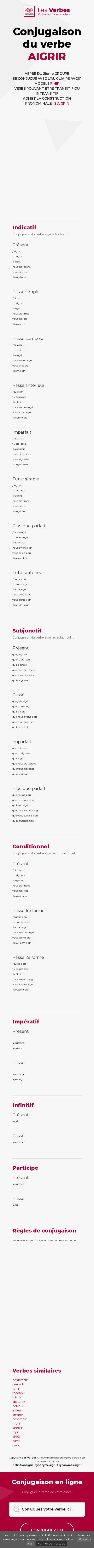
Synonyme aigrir (46, 1465)
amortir (17, 1415)
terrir (15, 1389)
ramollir (17, 1428)
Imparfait (21, 432)
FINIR (54, 84)
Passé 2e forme (28, 957)
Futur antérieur (28, 572)
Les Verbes (29, 1457)
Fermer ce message (51, 1543)
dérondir (18, 1384)
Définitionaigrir (22, 1465)
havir (15, 1445)
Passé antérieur (28, 385)
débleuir (18, 1406)
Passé (18, 694)
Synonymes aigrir (70, 1465)
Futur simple (25, 478)
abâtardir (18, 1402)
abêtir (16, 1436)
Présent (20, 244)
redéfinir (18, 1393)
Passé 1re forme (28, 910)
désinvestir (20, 1380)
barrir (16, 1441)
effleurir (18, 1410)
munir (16, 1423)
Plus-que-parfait (29, 525)
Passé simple (25, 291)
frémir (16, 1397)
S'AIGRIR (61, 103)
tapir (15, 1432)
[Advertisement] (47, 165)
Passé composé (28, 338)
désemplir (19, 1419)
